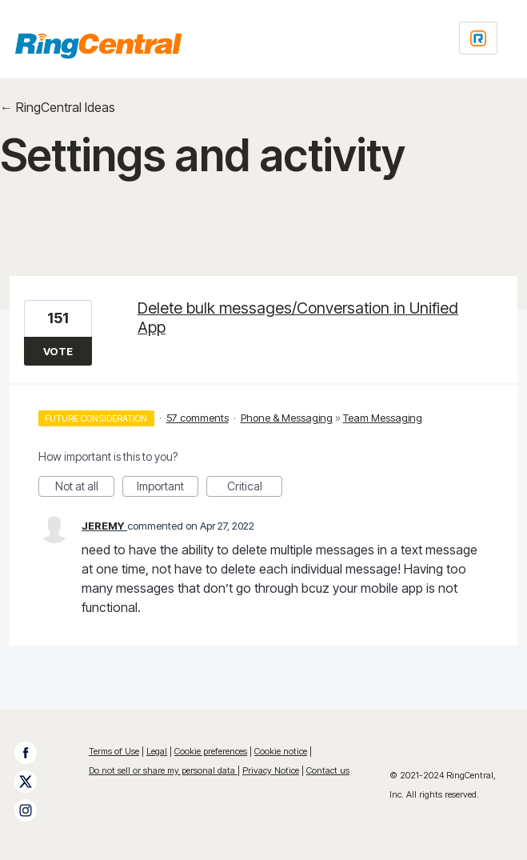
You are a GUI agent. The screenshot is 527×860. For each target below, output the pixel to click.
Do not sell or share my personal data (163, 770)
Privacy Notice (270, 770)
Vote (58, 351)
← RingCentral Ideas (57, 107)
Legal (156, 751)
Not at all (85, 488)
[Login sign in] (478, 38)
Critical (255, 488)
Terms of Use (114, 751)
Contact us (327, 770)
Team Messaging (382, 417)
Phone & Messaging (287, 417)
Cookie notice (280, 751)
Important (167, 488)
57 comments (197, 417)
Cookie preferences (210, 751)
